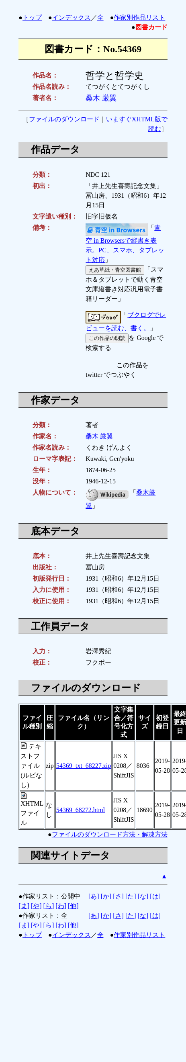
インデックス (71, 17)
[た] (130, 896)
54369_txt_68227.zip (83, 765)
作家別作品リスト (139, 17)
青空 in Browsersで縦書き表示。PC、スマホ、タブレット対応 (125, 244)
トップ (32, 17)
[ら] (48, 905)
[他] (73, 905)
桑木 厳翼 (101, 98)
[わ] (60, 905)
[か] (106, 896)
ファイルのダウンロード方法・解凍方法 (110, 834)
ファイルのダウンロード (64, 119)
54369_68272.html (80, 809)
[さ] (118, 896)
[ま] (23, 905)
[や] (36, 905)
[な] (143, 896)
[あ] (93, 896)
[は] (155, 896)
